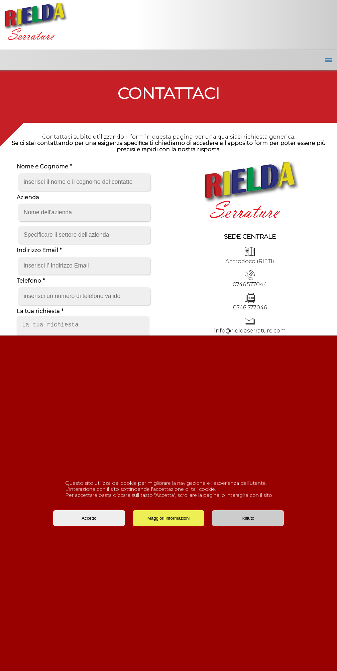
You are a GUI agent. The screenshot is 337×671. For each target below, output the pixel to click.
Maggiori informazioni (168, 518)
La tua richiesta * (40, 311)
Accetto (89, 518)
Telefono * (31, 281)
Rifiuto (248, 518)
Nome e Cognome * (44, 166)
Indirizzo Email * (39, 250)
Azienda (28, 197)
